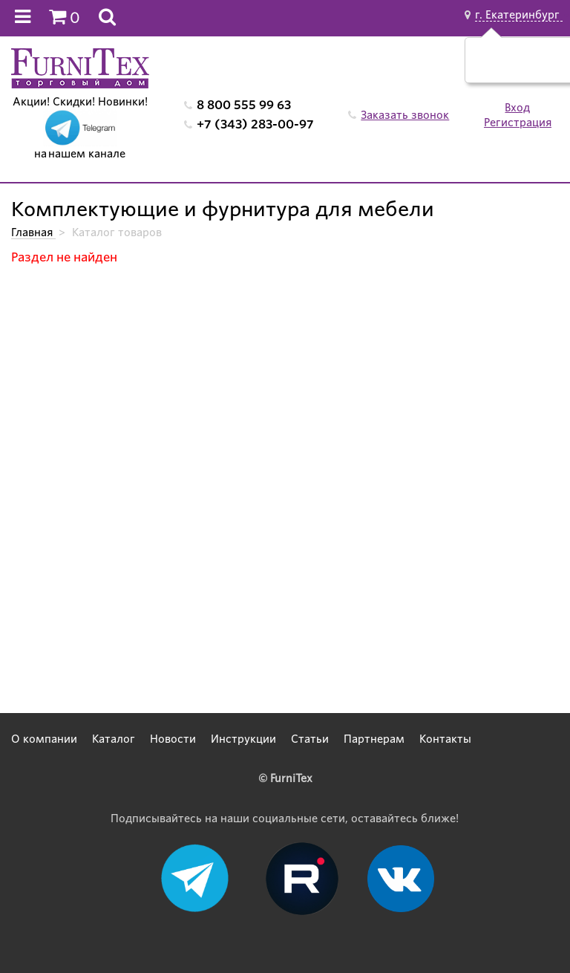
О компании (44, 739)
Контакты (445, 739)
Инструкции (243, 739)
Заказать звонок (405, 115)
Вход (517, 108)
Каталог (113, 739)
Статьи (310, 739)
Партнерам (374, 739)
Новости (173, 739)
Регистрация (517, 122)
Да (504, 68)
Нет (539, 68)
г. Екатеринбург (519, 15)
